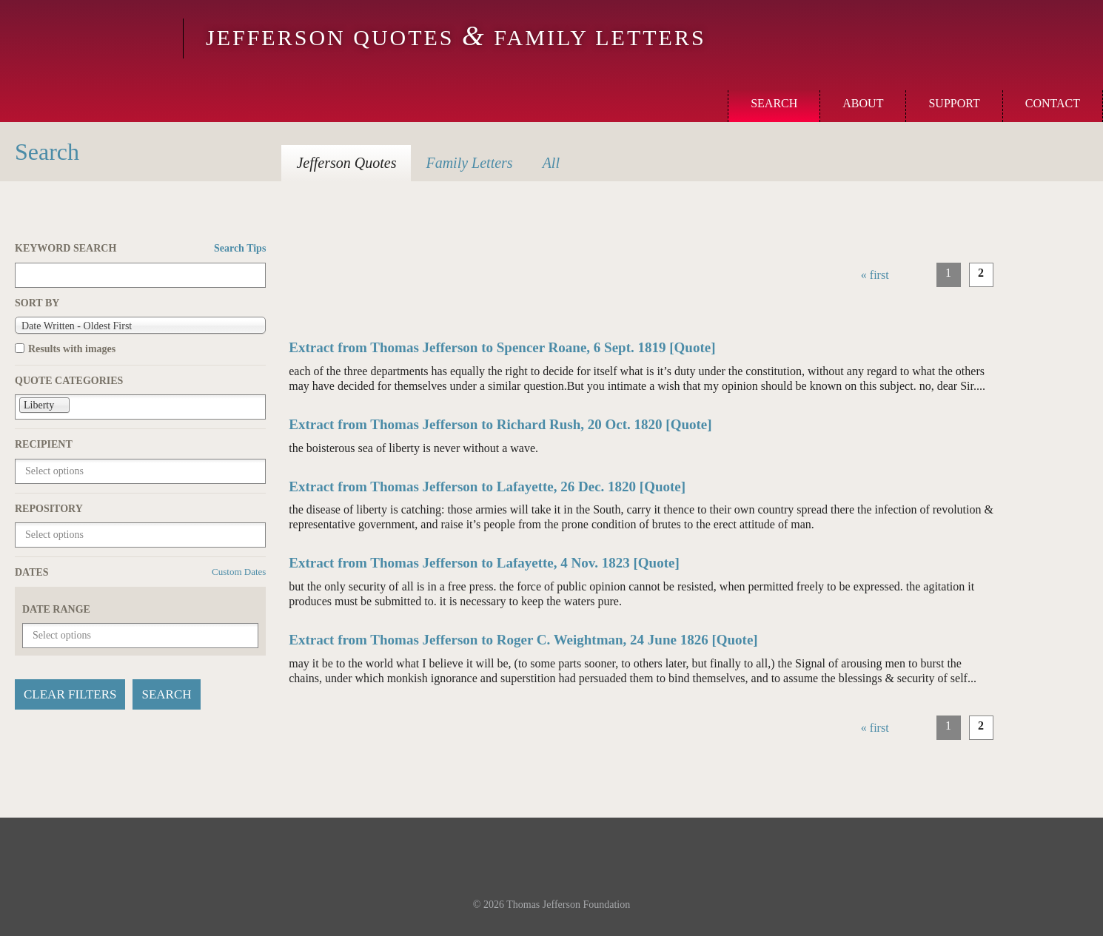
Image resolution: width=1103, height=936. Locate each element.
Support (953, 103)
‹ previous (912, 275)
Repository (49, 508)
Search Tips (240, 248)
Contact (1052, 103)
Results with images (71, 348)
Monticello (90, 38)
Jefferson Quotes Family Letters (456, 37)
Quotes (346, 163)
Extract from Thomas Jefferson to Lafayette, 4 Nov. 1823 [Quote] (484, 562)
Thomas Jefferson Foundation (568, 904)
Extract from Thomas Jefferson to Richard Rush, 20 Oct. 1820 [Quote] (500, 424)
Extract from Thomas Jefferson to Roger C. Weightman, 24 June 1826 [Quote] (523, 639)
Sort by (37, 303)
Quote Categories (69, 380)
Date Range (56, 609)
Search (774, 103)
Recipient (44, 444)
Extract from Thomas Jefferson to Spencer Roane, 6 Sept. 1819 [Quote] (502, 347)
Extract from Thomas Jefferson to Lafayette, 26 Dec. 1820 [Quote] (487, 486)
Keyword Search (140, 248)
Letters (469, 163)
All (551, 163)
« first (875, 275)
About (862, 103)
